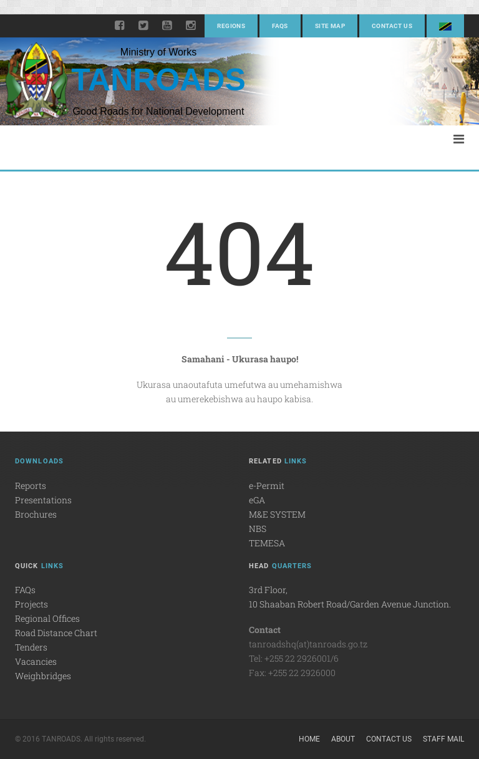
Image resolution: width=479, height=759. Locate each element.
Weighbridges (43, 676)
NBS (257, 528)
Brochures (36, 514)
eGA (257, 500)
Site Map (330, 25)
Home (309, 739)
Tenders (31, 647)
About (343, 739)
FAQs (280, 25)
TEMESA (267, 543)
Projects (31, 604)
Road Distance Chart (56, 633)
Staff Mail (443, 739)
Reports (30, 485)
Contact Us (392, 25)
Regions (231, 25)
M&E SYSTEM (277, 514)
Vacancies (36, 661)
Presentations (43, 500)
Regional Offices (47, 618)
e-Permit (266, 485)
